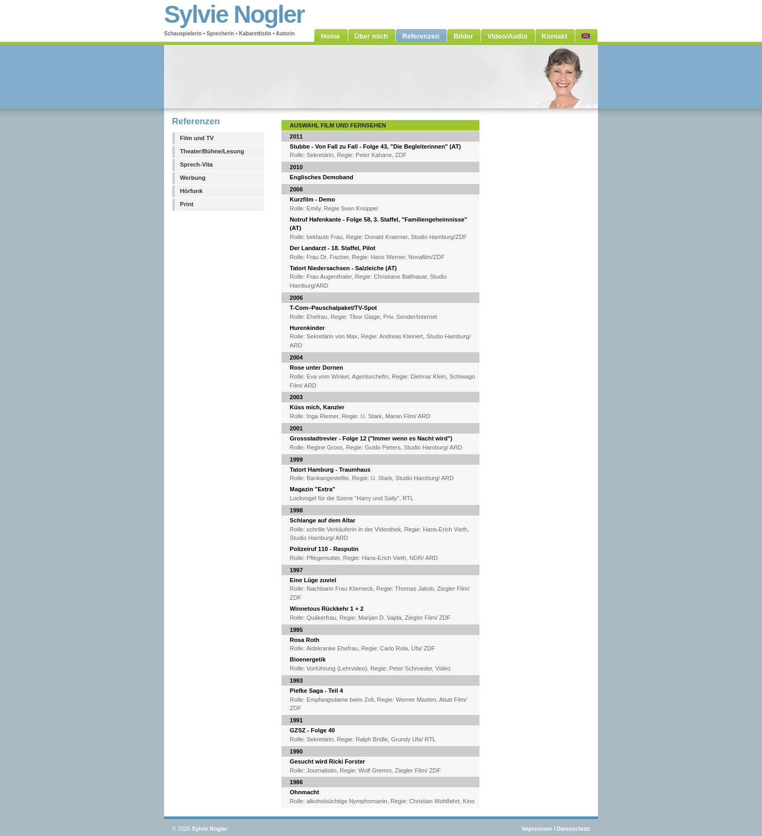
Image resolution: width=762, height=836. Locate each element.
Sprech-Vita (196, 164)
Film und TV (197, 138)
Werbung (192, 177)
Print (186, 204)
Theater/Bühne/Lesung (212, 151)
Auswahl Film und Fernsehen (338, 125)
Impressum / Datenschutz (556, 828)
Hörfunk (191, 191)
